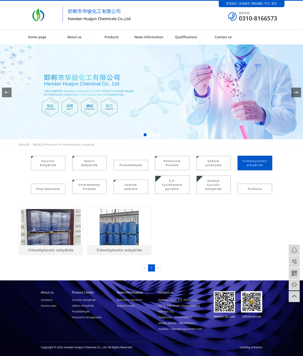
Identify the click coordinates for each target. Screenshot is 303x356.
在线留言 (244, 3)
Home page (37, 37)
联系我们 (231, 3)
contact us (165, 292)
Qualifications (186, 37)
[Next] (158, 267)
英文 (274, 3)
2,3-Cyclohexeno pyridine (172, 185)
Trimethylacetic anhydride (77, 144)
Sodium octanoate (213, 163)
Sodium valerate (131, 187)
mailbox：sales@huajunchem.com (180, 329)
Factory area (48, 305)
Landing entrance (251, 347)
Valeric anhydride (83, 305)
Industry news (126, 305)
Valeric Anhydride (89, 163)
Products (112, 37)
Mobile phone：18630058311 (177, 323)
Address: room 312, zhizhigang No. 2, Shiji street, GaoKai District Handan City (179, 305)
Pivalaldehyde (130, 165)
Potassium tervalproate (86, 317)
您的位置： (25, 144)
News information (148, 37)
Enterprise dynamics (130, 300)
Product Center (83, 292)
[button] (145, 134)
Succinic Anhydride (48, 163)
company (47, 300)
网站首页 (38, 144)
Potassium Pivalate (172, 163)
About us (74, 37)
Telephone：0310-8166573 (175, 317)
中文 (267, 3)
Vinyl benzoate (48, 189)
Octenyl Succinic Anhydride (213, 185)
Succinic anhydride (84, 300)
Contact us (223, 37)
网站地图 (257, 3)
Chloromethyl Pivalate (89, 187)
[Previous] (145, 267)
